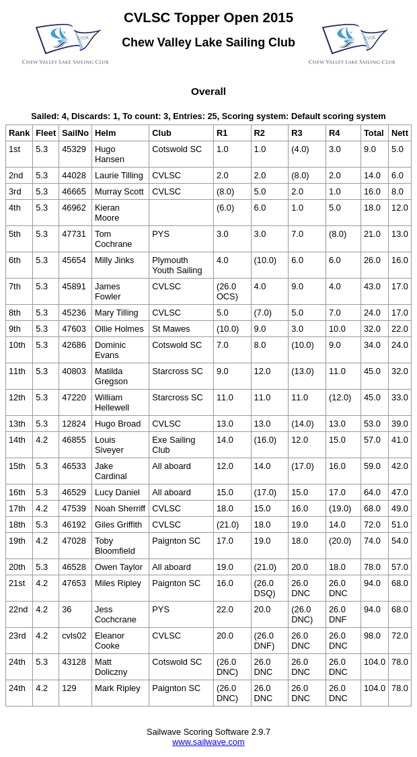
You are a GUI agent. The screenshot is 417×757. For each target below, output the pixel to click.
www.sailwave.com (208, 742)
